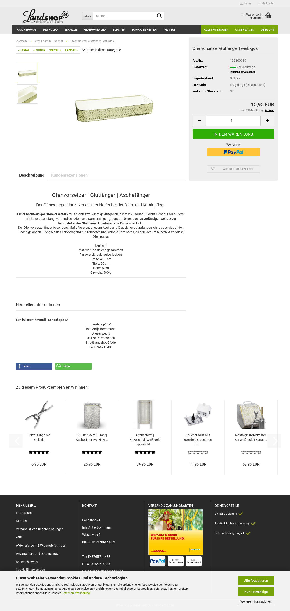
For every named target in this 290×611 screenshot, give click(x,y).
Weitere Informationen (256, 601)
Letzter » (71, 50)
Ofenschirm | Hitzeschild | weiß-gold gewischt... (144, 439)
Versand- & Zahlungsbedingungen (39, 529)
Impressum (24, 512)
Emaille (71, 29)
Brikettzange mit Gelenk (39, 437)
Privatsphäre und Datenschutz (37, 553)
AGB (19, 537)
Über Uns (267, 29)
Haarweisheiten (144, 29)
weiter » (55, 50)
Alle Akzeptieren (256, 580)
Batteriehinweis (27, 562)
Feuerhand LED (95, 29)
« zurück (39, 50)
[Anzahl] (233, 121)
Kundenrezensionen (69, 175)
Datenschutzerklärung (75, 593)
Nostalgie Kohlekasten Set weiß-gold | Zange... (251, 437)
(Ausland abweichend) (242, 71)
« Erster (23, 50)
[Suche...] (87, 16)
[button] (199, 121)
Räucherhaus (26, 29)
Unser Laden (244, 29)
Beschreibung (31, 175)
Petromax (50, 29)
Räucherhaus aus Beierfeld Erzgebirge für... (198, 439)
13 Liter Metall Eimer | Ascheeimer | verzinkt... (92, 437)
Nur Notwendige (256, 592)
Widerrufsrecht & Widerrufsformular (41, 545)
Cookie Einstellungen (30, 569)
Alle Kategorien (216, 29)
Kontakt (21, 521)
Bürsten (119, 29)
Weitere (169, 29)
